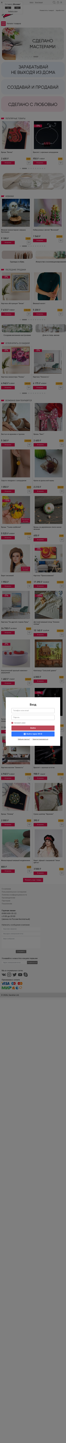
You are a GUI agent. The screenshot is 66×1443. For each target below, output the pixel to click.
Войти (33, 728)
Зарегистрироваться (40, 739)
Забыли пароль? (24, 739)
